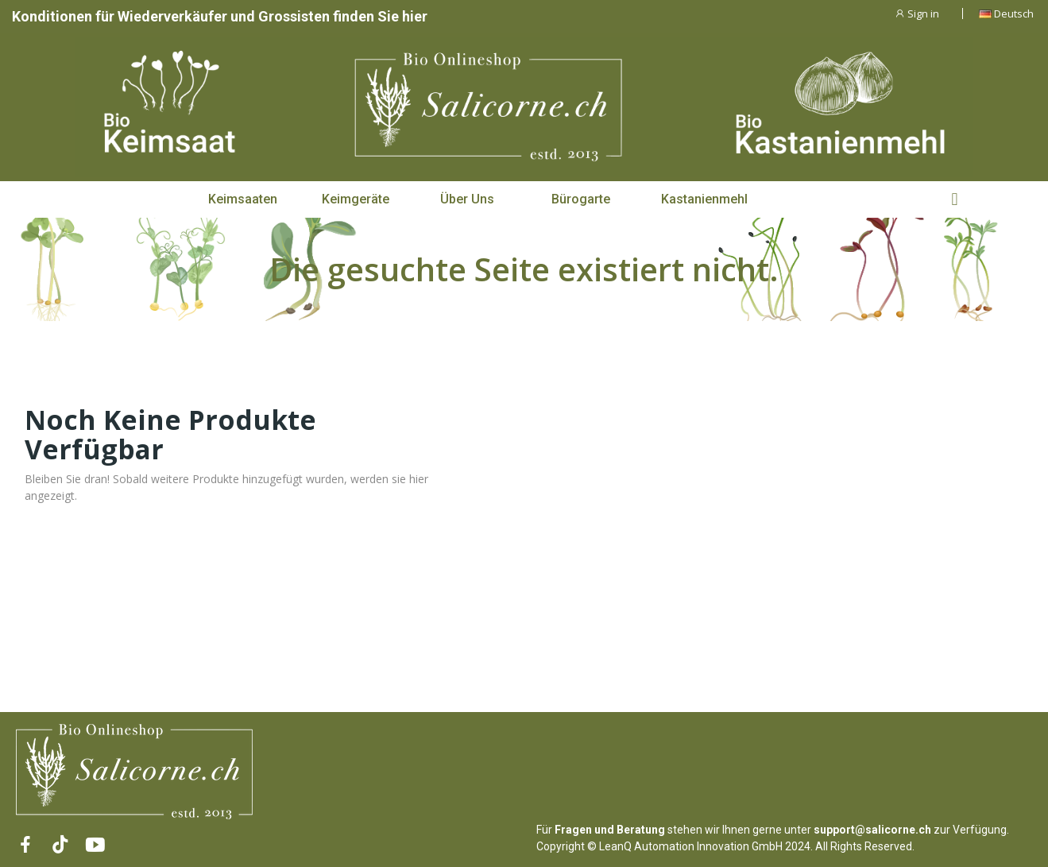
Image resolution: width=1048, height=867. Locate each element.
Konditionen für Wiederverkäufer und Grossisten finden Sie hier (219, 16)
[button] (242, 199)
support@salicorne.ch (872, 829)
